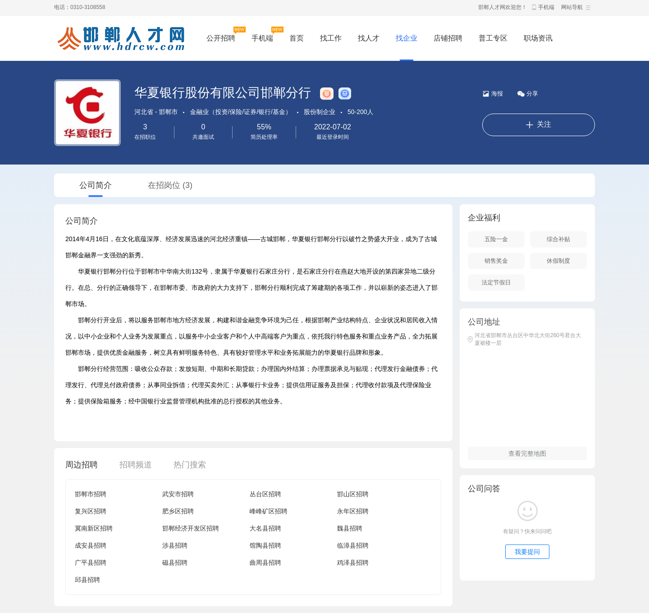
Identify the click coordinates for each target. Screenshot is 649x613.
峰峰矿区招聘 (269, 511)
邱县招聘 (87, 579)
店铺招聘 (448, 38)
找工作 (331, 38)
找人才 (368, 38)
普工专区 (493, 38)
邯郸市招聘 (90, 494)
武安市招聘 (178, 494)
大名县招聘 (265, 528)
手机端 (546, 7)
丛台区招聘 (265, 494)
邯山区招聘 (353, 494)
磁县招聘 (174, 562)
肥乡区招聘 (178, 511)
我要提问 (527, 551)
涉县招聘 (174, 545)
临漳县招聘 (353, 545)
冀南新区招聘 (94, 528)
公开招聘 (220, 38)
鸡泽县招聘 (353, 562)
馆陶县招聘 (265, 545)
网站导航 (572, 7)
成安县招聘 (90, 545)
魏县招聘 (349, 528)
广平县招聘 (90, 562)
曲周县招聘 (265, 562)
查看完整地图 (527, 453)
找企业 (406, 38)
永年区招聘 (353, 511)
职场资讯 (538, 38)
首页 (296, 38)
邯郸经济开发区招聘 (190, 528)
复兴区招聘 (90, 511)
